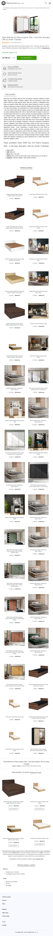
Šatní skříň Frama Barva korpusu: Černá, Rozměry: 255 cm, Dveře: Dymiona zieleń (15, 585)
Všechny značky (6, 897)
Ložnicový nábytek (14, 7)
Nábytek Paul (25, 48)
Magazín (4, 909)
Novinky (4, 900)
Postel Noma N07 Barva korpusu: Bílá (15, 716)
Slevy (3, 903)
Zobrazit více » (46, 48)
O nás (3, 921)
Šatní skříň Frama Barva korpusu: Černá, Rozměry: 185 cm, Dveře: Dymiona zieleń (15, 551)
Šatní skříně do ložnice (35, 766)
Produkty (8, 7)
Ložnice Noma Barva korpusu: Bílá (38, 323)
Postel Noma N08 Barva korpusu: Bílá (38, 194)
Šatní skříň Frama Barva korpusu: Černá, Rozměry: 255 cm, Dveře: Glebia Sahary (14, 652)
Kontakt (4, 925)
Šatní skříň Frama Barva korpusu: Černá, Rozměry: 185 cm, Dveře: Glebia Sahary (14, 619)
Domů (4, 7)
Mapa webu (5, 912)
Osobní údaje (5, 916)
